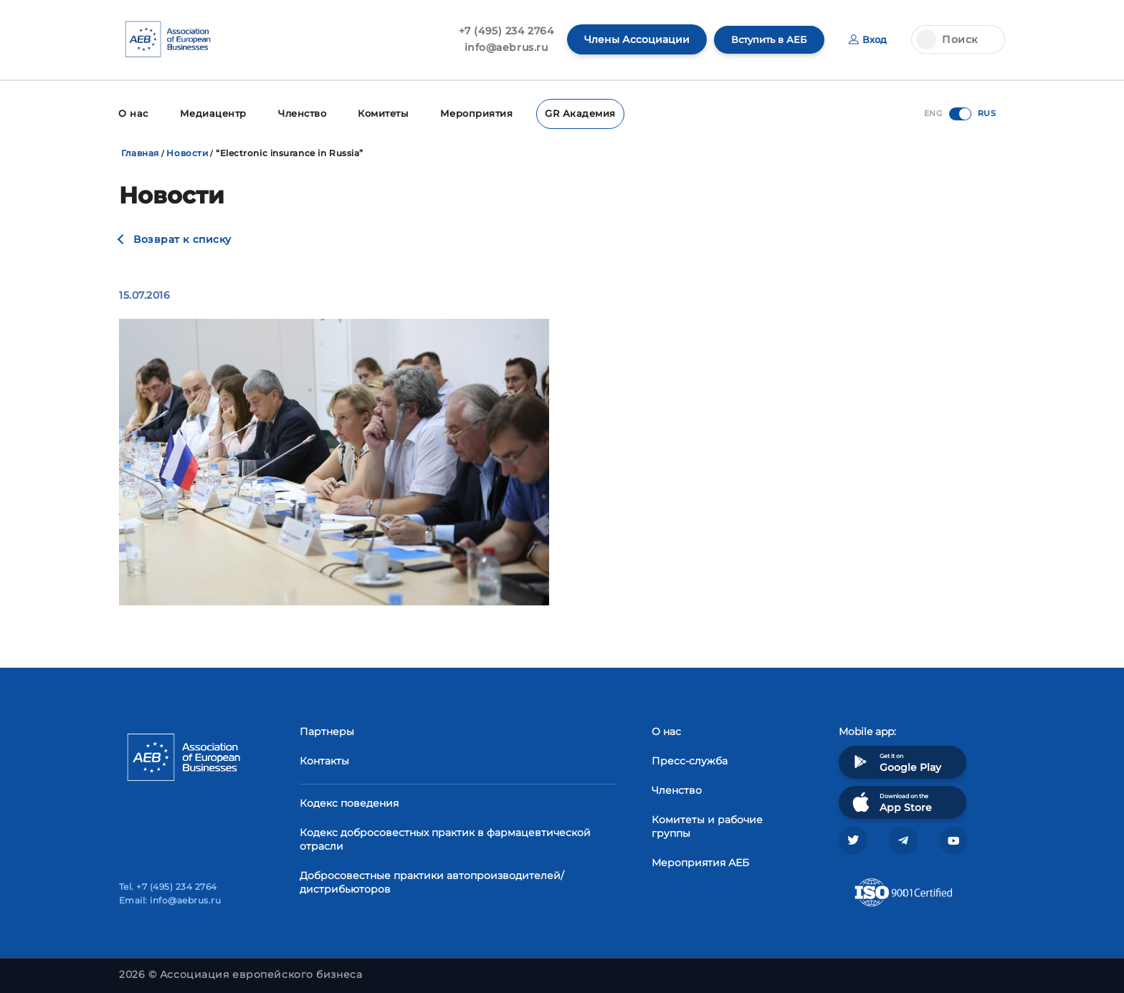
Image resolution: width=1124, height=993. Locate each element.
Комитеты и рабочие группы (707, 825)
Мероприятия (468, 112)
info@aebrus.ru (499, 47)
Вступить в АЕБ (765, 39)
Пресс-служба (690, 759)
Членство (296, 112)
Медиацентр (209, 112)
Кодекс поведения (349, 801)
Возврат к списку (182, 237)
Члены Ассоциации (629, 39)
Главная (140, 151)
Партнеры (327, 730)
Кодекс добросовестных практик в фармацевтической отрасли (445, 838)
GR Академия (567, 112)
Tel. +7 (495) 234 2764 (168, 886)
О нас (132, 112)
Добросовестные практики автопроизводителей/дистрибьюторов (432, 881)
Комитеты (377, 112)
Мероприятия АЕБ (700, 861)
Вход (867, 39)
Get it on (895, 760)
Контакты (324, 759)
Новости (187, 151)
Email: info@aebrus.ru (170, 900)
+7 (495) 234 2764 (499, 30)
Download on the (890, 800)
